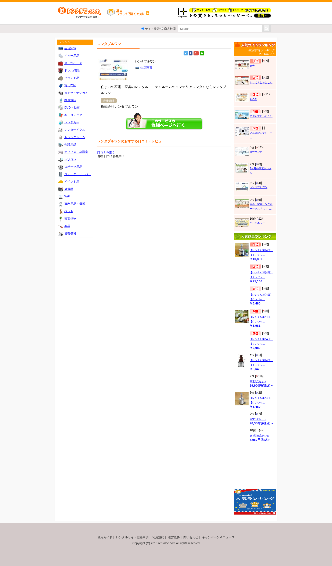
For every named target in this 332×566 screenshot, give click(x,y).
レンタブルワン (258, 187)
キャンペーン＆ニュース (218, 537)
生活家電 (143, 67)
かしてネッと (257, 223)
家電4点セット (258, 381)
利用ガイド (104, 537)
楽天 (252, 65)
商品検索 (170, 28)
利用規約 (158, 537)
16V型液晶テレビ (259, 435)
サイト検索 (152, 28)
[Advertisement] (255, 467)
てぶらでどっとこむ (261, 116)
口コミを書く (106, 152)
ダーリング (256, 151)
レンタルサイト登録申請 (132, 537)
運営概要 (174, 537)
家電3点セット (258, 419)
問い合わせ (190, 537)
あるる (253, 99)
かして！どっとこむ (261, 82)
